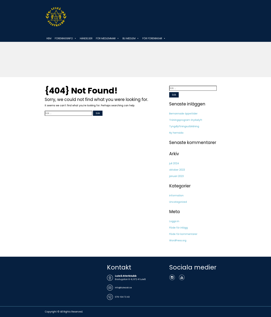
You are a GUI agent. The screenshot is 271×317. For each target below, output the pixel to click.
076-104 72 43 (122, 296)
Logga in (174, 221)
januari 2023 (176, 176)
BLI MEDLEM (131, 38)
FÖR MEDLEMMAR (107, 38)
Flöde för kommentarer (183, 234)
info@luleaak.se (123, 287)
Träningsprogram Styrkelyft (185, 120)
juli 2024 (174, 163)
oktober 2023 (177, 169)
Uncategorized (178, 202)
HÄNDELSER (86, 38)
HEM (48, 38)
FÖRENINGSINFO (65, 38)
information (176, 195)
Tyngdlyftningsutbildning (184, 126)
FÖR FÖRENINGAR (154, 38)
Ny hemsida (176, 132)
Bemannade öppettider (183, 113)
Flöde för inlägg (178, 227)
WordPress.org (177, 240)
